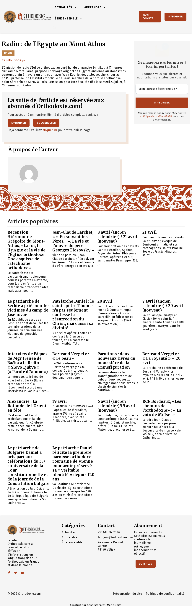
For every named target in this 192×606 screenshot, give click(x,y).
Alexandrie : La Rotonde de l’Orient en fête (27, 406)
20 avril (105, 301)
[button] (76, 7)
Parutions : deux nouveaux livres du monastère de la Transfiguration (116, 361)
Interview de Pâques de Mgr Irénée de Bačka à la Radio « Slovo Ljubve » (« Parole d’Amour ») (27, 363)
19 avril (59, 401)
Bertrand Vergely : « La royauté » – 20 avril (161, 358)
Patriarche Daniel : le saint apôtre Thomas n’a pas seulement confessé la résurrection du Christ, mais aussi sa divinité (73, 314)
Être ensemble (70, 18)
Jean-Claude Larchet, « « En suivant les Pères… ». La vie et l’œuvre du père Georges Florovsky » (73, 241)
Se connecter (46, 122)
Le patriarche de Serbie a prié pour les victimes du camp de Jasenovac (28, 308)
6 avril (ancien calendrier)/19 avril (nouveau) (116, 406)
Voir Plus (145, 563)
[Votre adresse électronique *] (162, 89)
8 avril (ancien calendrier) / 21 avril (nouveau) (117, 236)
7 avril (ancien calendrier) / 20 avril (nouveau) (162, 305)
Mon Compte (148, 16)
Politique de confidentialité (165, 593)
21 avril (149, 232)
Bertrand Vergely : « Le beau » (70, 356)
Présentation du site (127, 593)
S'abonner (175, 16)
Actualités (68, 7)
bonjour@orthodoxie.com (116, 537)
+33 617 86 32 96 (109, 532)
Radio (8, 53)
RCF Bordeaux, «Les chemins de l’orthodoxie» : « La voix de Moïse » (161, 408)
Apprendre (97, 7)
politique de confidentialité (156, 116)
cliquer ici (50, 130)
